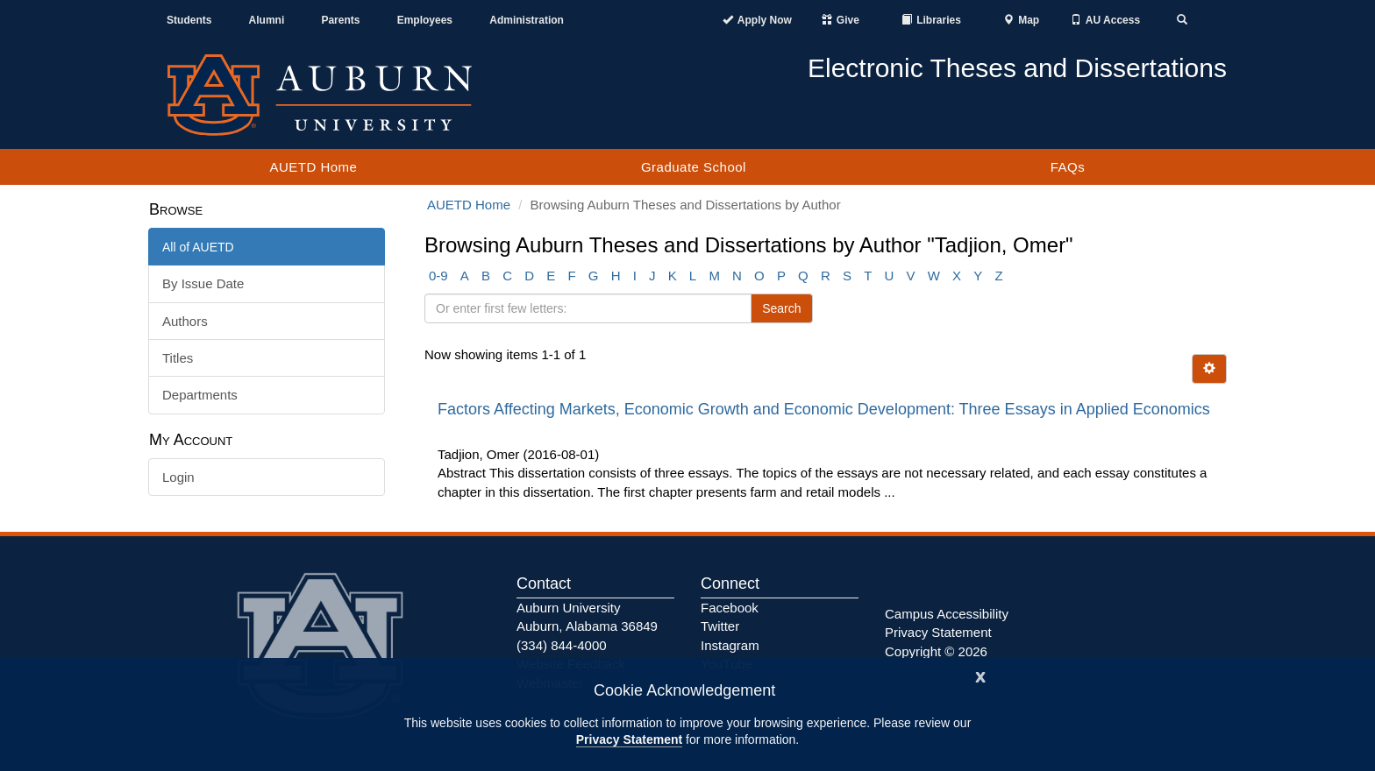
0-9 (438, 275)
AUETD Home (313, 166)
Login (178, 477)
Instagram (730, 645)
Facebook (730, 607)
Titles (177, 357)
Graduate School (693, 166)
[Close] (980, 675)
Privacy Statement (629, 739)
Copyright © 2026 (936, 651)
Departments (200, 394)
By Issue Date (203, 283)
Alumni (267, 20)
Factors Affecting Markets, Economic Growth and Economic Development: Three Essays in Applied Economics (824, 409)
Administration (526, 20)
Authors (185, 321)
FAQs (1068, 166)
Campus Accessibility (946, 613)
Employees (424, 20)
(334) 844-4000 (562, 645)
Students (189, 20)
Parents (340, 20)
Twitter (720, 626)
